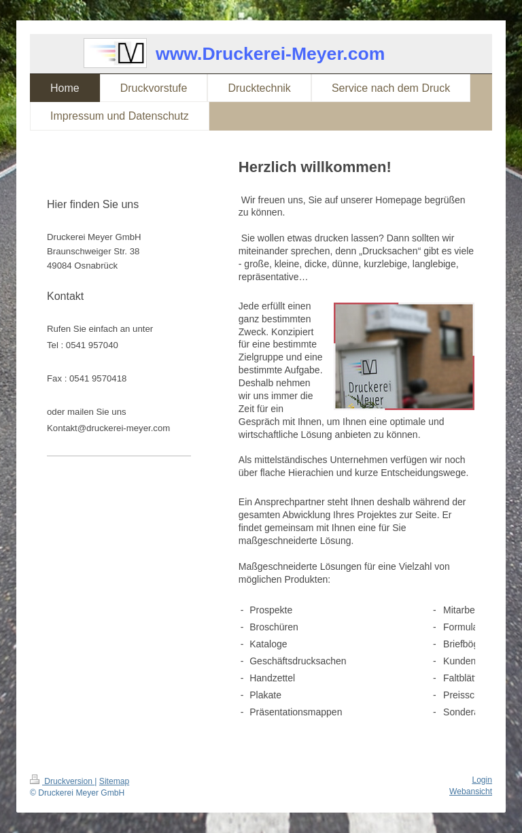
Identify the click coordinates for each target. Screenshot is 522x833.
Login (482, 780)
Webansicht (470, 791)
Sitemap (114, 781)
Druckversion (62, 781)
